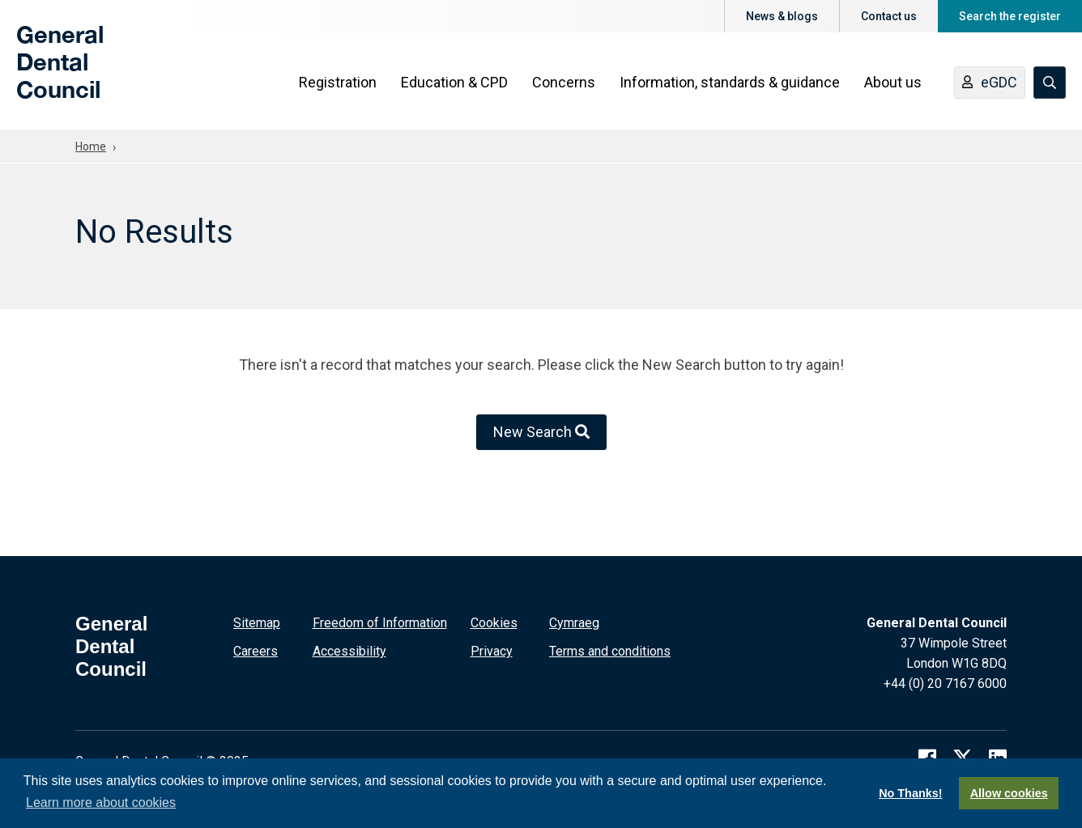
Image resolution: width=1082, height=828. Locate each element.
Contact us (889, 16)
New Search (541, 431)
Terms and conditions (610, 651)
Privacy (492, 651)
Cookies (494, 623)
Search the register (1010, 16)
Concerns (563, 82)
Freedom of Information (380, 623)
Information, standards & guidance (730, 82)
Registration (338, 82)
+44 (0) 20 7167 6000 (945, 683)
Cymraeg (574, 623)
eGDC (989, 83)
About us (893, 82)
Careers (255, 651)
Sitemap (256, 623)
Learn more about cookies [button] (101, 802)
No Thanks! (910, 793)
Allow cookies (1009, 793)
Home (90, 146)
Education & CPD (454, 82)
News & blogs (782, 16)
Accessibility (349, 651)
